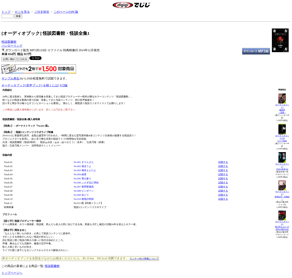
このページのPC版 (66, 11)
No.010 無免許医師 (84, 199)
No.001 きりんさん (84, 162)
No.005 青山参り (82, 178)
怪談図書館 (8, 41)
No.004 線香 (80, 174)
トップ (5, 11)
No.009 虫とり (81, 194)
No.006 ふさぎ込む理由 (86, 182)
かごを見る (22, 11)
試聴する (223, 162)
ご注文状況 (41, 11)
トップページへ (11, 272)
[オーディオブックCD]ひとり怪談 (282, 138)
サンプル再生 (10, 78)
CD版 (64, 85)
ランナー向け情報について (143, 258)
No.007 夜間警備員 (84, 186)
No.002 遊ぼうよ (82, 166)
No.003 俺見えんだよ (85, 170)
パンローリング (11, 45)
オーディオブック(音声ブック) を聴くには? (30, 85)
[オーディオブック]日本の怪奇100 (282, 166)
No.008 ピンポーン (84, 190)
